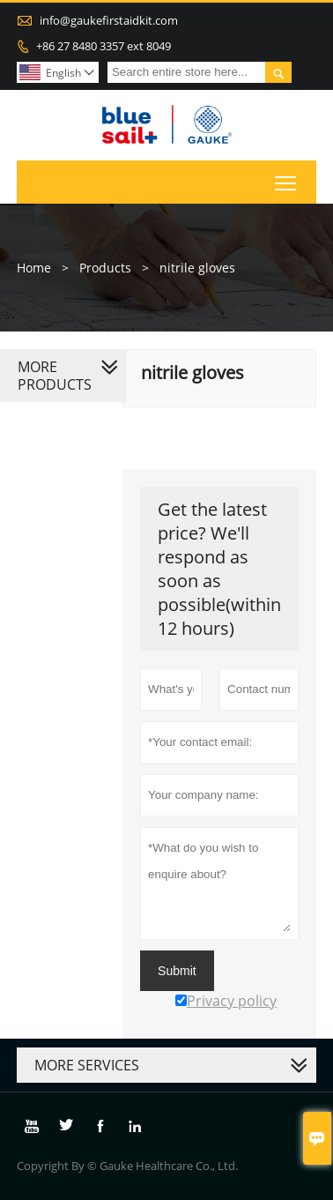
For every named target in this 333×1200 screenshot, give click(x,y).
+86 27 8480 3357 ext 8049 (103, 46)
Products (105, 267)
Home (34, 267)
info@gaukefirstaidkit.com (109, 20)
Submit (177, 971)
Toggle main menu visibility (287, 179)
